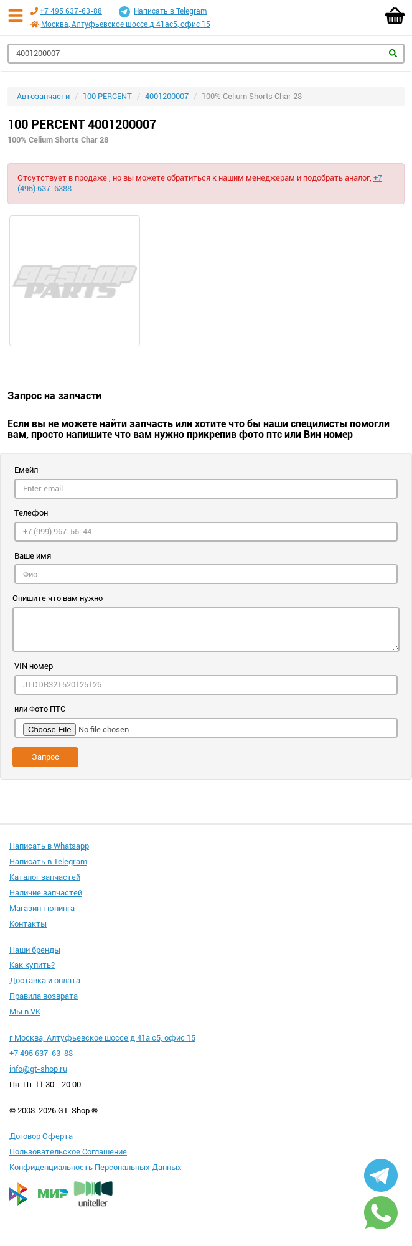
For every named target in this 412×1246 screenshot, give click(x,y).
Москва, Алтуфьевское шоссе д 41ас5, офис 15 (125, 24)
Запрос (45, 757)
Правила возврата (43, 996)
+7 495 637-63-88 (71, 11)
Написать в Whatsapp (49, 846)
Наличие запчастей (45, 892)
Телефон (31, 512)
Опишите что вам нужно (57, 598)
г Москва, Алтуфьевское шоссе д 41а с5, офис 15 (102, 1037)
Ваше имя (32, 555)
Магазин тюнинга (42, 908)
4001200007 (167, 96)
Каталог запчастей (44, 877)
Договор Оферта (41, 1136)
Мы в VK (24, 1011)
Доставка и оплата (44, 980)
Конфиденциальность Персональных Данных (95, 1167)
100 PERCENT (107, 96)
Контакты (28, 923)
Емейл (26, 469)
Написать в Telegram (163, 11)
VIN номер (33, 666)
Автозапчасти (43, 96)
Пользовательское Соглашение (68, 1151)
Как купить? (32, 965)
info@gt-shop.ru (38, 1069)
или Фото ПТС (39, 709)
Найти (393, 53)
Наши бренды (34, 950)
